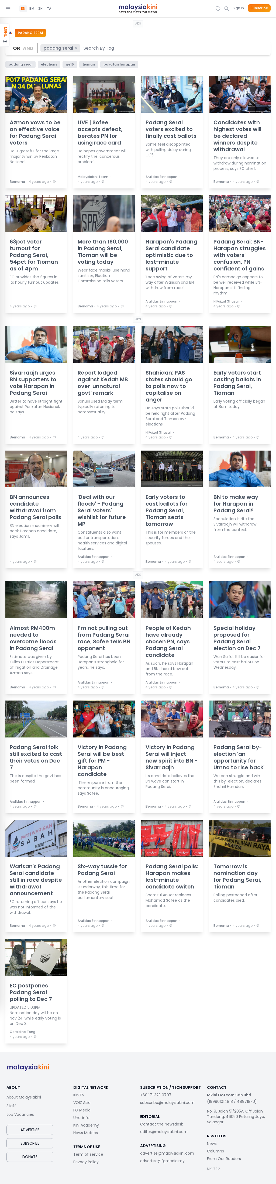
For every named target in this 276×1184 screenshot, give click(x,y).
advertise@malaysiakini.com (167, 1153)
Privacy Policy (86, 1162)
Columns (215, 1151)
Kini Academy (86, 1125)
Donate (29, 1156)
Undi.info (81, 1117)
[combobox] (99, 48)
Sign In (238, 8)
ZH (40, 8)
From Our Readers (224, 1158)
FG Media (82, 1110)
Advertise (29, 1129)
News (212, 1143)
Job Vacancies (20, 1114)
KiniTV (78, 1095)
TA (49, 8)
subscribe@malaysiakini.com (167, 1102)
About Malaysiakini (23, 1097)
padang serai (61, 48)
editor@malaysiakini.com (164, 1131)
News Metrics (85, 1132)
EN (23, 8)
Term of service (88, 1154)
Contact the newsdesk (161, 1124)
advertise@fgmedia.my (162, 1161)
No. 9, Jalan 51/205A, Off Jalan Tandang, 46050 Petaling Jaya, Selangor (236, 1117)
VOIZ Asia (82, 1102)
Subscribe (259, 8)
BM (31, 8)
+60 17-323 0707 (155, 1095)
